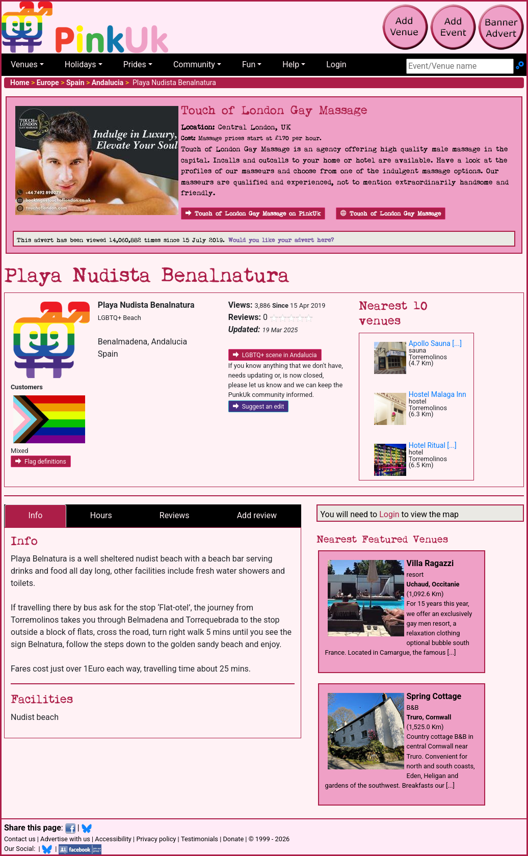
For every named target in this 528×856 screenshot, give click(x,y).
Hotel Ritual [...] (433, 445)
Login (336, 64)
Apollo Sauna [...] (435, 343)
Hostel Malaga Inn (437, 394)
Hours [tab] (101, 515)
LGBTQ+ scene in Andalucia (275, 355)
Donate (233, 839)
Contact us (20, 839)
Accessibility (113, 839)
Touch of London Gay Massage (390, 213)
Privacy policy (156, 839)
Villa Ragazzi (430, 563)
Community (194, 64)
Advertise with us (65, 839)
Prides (134, 64)
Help (290, 64)
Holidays (80, 64)
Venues (24, 64)
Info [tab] (36, 515)
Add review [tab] (257, 515)
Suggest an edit (258, 406)
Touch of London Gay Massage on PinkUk (253, 213)
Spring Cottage (434, 696)
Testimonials (199, 839)
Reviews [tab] (175, 515)
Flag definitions (40, 461)
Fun (248, 64)
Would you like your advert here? (281, 240)
